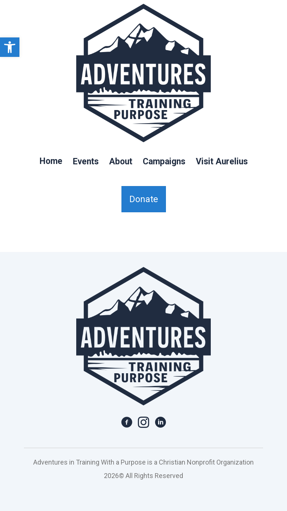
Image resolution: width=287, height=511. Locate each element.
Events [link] (86, 161)
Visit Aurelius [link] (222, 161)
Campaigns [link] (164, 161)
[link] (9, 47)
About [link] (120, 161)
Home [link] (51, 161)
